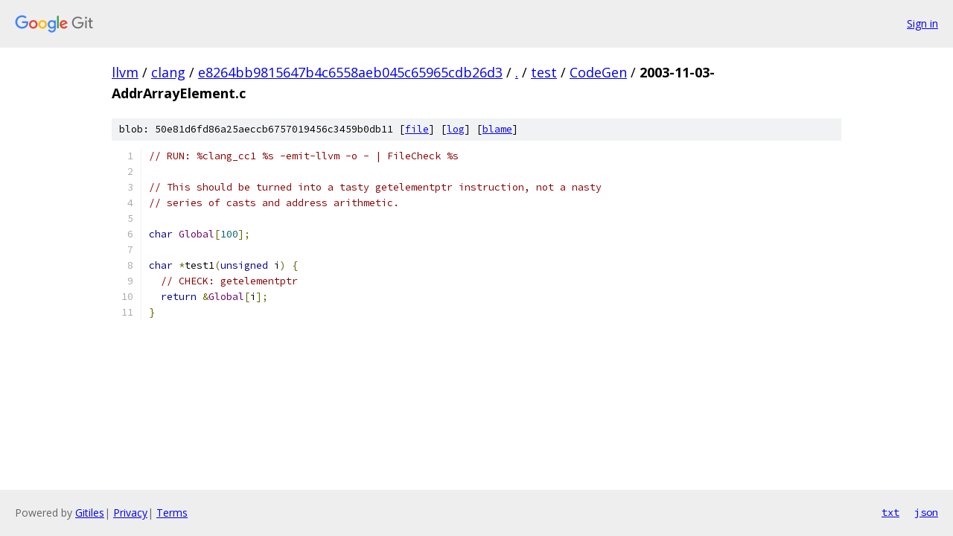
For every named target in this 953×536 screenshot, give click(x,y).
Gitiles (89, 512)
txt (890, 512)
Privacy (130, 512)
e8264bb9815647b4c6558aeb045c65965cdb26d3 (350, 72)
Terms (172, 512)
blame (497, 129)
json (926, 512)
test (544, 72)
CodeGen (598, 72)
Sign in (922, 23)
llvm (125, 72)
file (417, 129)
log (456, 129)
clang (168, 72)
